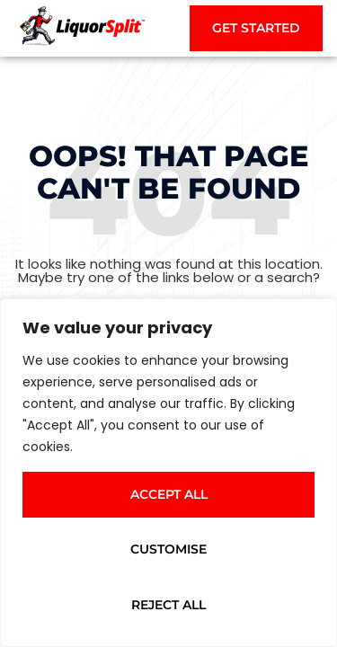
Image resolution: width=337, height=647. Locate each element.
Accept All (169, 494)
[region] (168, 472)
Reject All (168, 605)
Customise (168, 549)
